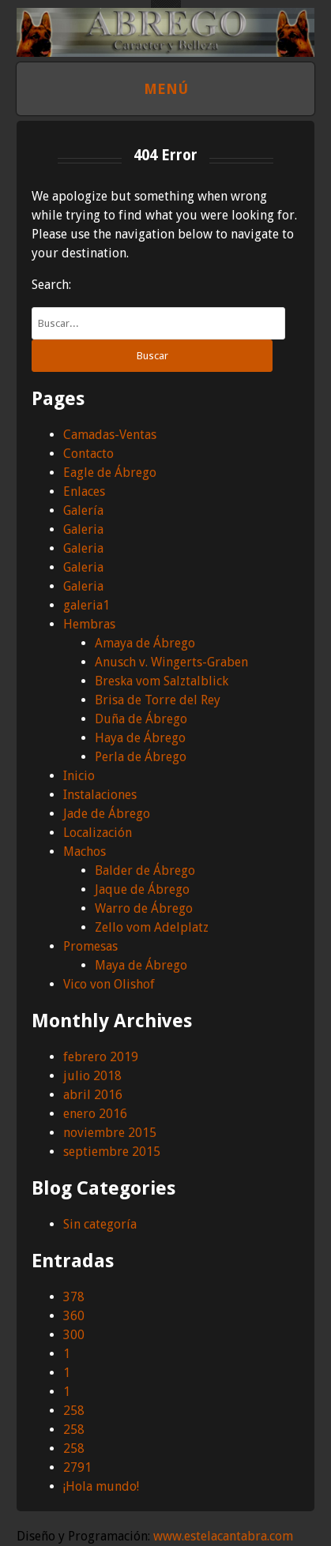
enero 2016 (95, 1113)
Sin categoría (100, 1224)
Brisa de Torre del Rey (157, 699)
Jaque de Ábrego (142, 889)
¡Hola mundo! (101, 1486)
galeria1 (86, 605)
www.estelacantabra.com (223, 1536)
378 (74, 1296)
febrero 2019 (100, 1056)
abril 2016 (92, 1094)
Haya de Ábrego (140, 737)
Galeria (83, 529)
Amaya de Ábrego (145, 643)
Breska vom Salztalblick (161, 681)
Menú (166, 89)
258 (74, 1410)
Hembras (89, 624)
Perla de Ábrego (140, 756)
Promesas (90, 946)
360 (74, 1315)
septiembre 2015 (111, 1151)
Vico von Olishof (109, 984)
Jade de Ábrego (106, 813)
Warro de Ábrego (144, 908)
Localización (97, 832)
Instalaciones (100, 794)
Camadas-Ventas (109, 434)
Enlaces (84, 491)
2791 (77, 1467)
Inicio (79, 775)
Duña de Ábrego (141, 718)
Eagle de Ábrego (109, 472)
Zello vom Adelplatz (152, 927)
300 (74, 1334)
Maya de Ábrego (141, 965)
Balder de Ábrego (145, 870)
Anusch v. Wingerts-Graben (171, 662)
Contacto (88, 453)
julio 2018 (92, 1075)
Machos (84, 851)
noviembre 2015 (109, 1132)
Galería (83, 510)
